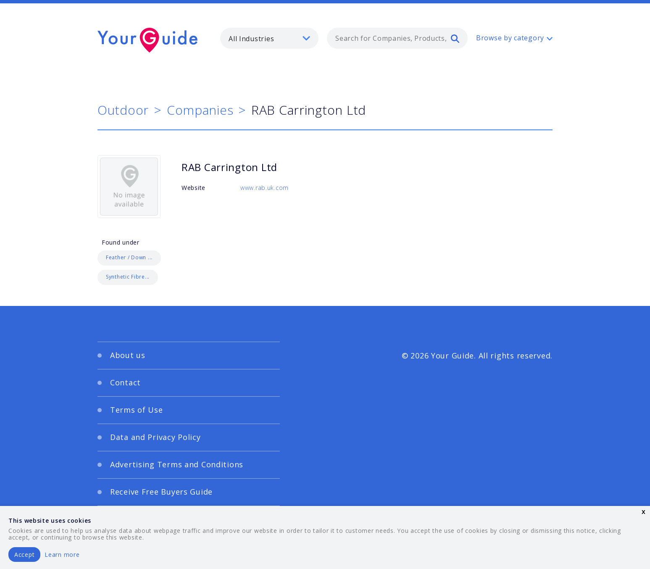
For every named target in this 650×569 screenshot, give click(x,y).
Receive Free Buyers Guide (161, 492)
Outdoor (123, 110)
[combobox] (397, 38)
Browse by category (510, 37)
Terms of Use (136, 410)
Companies (200, 110)
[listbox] (269, 38)
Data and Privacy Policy (155, 437)
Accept (24, 554)
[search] (455, 38)
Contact (125, 382)
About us (127, 355)
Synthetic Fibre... (128, 276)
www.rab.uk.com (264, 188)
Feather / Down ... (129, 257)
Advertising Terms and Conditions (176, 464)
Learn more (62, 554)
